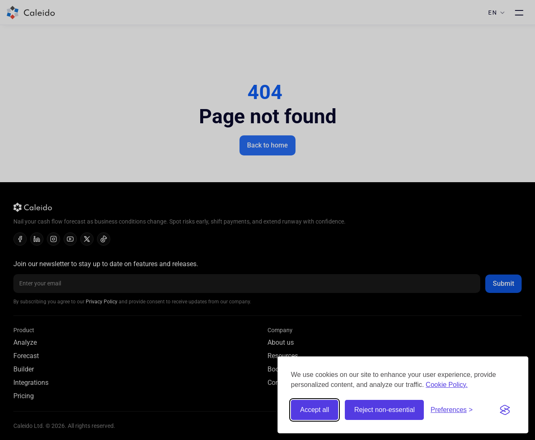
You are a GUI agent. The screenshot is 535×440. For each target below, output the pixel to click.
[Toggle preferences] (452, 410)
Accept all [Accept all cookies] (314, 409)
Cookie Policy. (447, 384)
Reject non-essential (384, 409)
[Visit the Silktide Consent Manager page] (505, 410)
